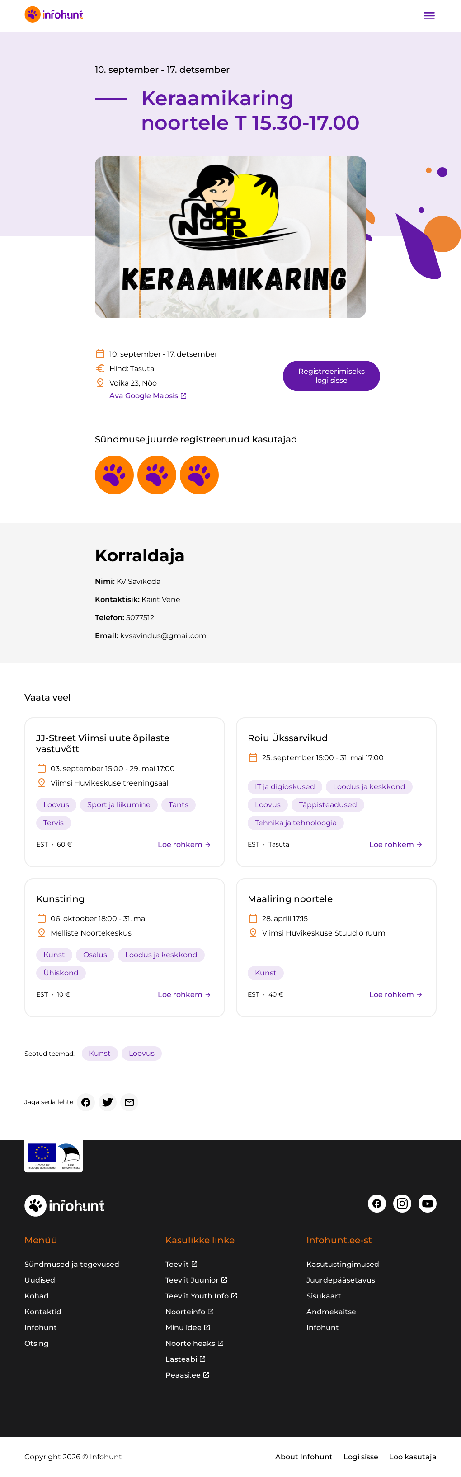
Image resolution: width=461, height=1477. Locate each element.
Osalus (95, 954)
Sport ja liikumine (119, 804)
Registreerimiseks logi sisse (331, 376)
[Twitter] (108, 1102)
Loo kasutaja (413, 1457)
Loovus (56, 804)
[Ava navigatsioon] (429, 16)
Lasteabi (181, 1359)
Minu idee (183, 1327)
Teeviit (177, 1264)
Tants (178, 804)
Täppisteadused (328, 804)
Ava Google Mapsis (148, 395)
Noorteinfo (185, 1312)
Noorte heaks (190, 1343)
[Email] (129, 1102)
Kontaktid (42, 1312)
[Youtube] (428, 1204)
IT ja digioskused (285, 786)
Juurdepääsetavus (340, 1280)
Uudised (39, 1280)
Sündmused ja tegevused (71, 1264)
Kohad (36, 1296)
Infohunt (40, 1327)
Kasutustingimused (342, 1264)
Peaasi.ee (183, 1375)
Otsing (36, 1343)
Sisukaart (323, 1296)
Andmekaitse (331, 1312)
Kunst (54, 954)
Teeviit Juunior (192, 1280)
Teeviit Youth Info (197, 1296)
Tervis (53, 822)
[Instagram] (402, 1204)
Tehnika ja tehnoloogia (296, 822)
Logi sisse (360, 1457)
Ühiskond (61, 973)
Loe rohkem (185, 844)
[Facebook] (86, 1102)
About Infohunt (304, 1457)
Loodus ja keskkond (369, 786)
